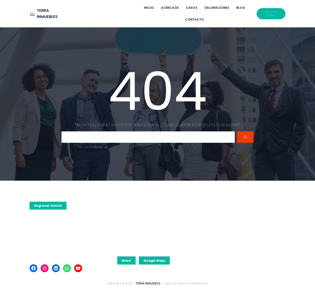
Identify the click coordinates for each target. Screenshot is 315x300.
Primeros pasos (271, 13)
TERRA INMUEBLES (147, 283)
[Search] (245, 137)
